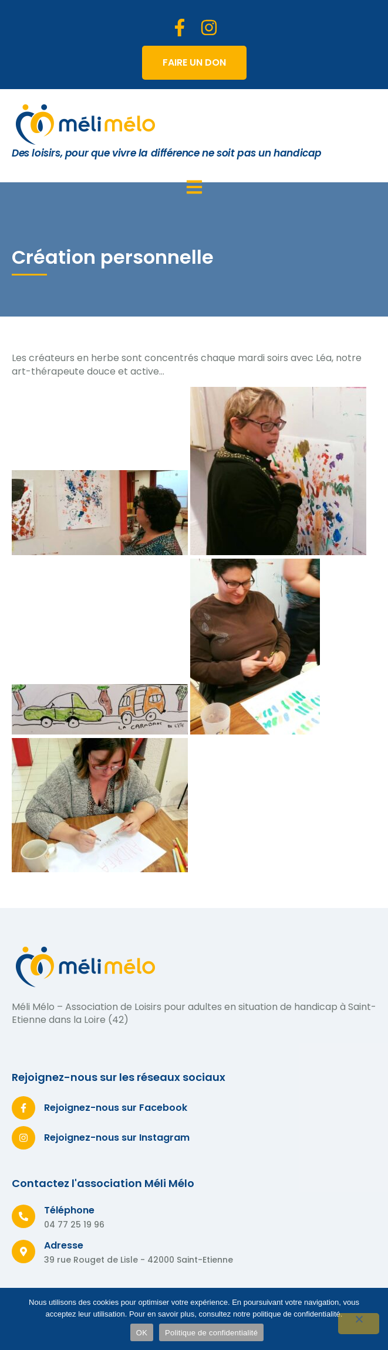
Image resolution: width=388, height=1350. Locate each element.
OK (141, 1332)
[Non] (358, 1323)
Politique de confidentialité (211, 1332)
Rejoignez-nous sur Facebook (115, 1107)
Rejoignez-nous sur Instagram (117, 1137)
